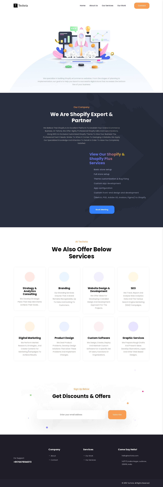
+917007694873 (22, 461)
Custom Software (99, 338)
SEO (133, 288)
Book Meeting (102, 209)
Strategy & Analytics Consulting (30, 291)
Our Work (121, 5)
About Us (93, 5)
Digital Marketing (30, 338)
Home (82, 5)
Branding (64, 288)
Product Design (64, 338)
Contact (142, 5)
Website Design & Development (99, 290)
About (53, 456)
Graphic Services (133, 338)
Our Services (107, 5)
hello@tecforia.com (130, 455)
